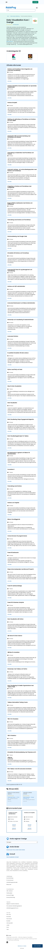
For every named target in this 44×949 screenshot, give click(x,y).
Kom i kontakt (37, 946)
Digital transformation (13, 903)
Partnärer (9, 918)
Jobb (8, 925)
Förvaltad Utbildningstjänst (14, 906)
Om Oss (9, 914)
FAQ (8, 927)
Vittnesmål (10, 923)
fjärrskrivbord (10, 41)
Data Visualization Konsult (13, 857)
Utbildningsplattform (12, 908)
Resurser (9, 884)
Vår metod (9, 891)
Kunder (8, 921)
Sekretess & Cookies (22, 946)
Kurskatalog (10, 878)
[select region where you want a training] (22, 842)
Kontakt (35, 2)
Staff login (22, 948)
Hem (8, 16)
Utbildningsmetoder (12, 882)
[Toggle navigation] (36, 8)
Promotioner (10, 880)
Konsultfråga (10, 895)
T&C (8, 929)
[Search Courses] (21, 10)
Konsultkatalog (11, 897)
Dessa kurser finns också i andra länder (16, 849)
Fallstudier (9, 893)
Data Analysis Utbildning (15, 16)
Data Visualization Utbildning (26, 16)
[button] (36, 821)
